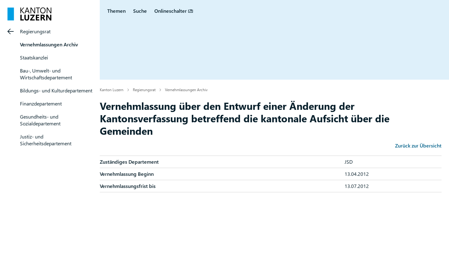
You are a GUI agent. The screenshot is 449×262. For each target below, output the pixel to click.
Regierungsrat (35, 31)
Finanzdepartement (41, 103)
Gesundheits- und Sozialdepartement (40, 120)
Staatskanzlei (34, 57)
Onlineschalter (170, 10)
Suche (140, 10)
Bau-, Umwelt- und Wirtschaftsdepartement (46, 74)
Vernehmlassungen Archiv (49, 44)
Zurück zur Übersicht (418, 145)
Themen (116, 10)
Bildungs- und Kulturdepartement (56, 90)
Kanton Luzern (111, 89)
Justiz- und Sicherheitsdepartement (45, 140)
